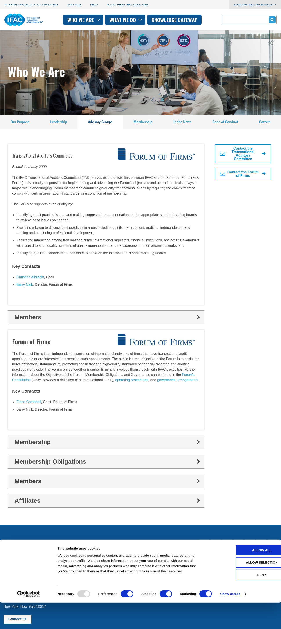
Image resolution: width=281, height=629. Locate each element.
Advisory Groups (100, 124)
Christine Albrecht (30, 281)
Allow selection (244, 589)
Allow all (244, 576)
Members (107, 321)
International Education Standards (31, 4)
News (94, 4)
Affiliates (107, 504)
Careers (265, 124)
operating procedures (131, 384)
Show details (230, 620)
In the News (182, 124)
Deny (244, 601)
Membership (143, 124)
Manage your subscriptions (24, 548)
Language (74, 4)
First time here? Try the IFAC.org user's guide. (39, 559)
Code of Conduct (225, 124)
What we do (126, 20)
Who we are (84, 20)
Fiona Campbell (28, 406)
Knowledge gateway (174, 20)
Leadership (58, 124)
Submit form (271, 19)
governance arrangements (177, 384)
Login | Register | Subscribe (127, 4)
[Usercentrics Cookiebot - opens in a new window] (28, 620)
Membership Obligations (107, 465)
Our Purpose (20, 124)
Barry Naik (24, 288)
